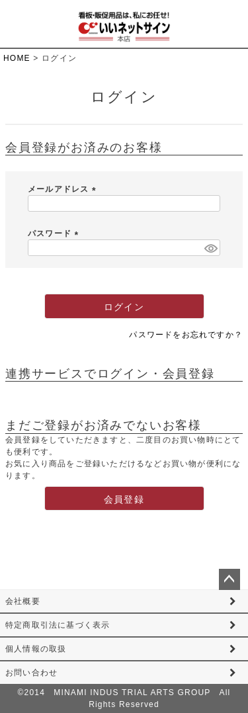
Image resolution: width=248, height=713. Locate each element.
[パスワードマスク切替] (210, 247)
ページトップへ (229, 579)
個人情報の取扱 (35, 648)
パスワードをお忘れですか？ (186, 334)
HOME (16, 58)
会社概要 (22, 601)
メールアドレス (64, 189)
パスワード (55, 233)
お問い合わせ (31, 672)
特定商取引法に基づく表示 (57, 625)
